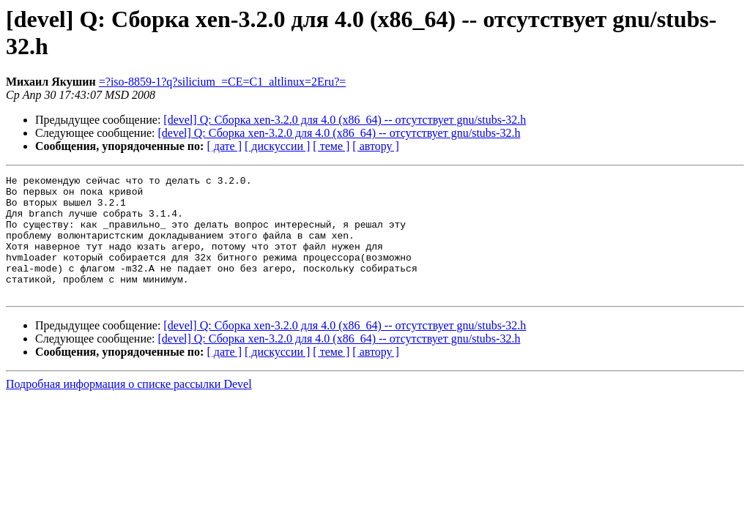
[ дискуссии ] (277, 146)
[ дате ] (224, 146)
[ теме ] (331, 146)
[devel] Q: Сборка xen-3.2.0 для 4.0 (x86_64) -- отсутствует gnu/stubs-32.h (344, 119)
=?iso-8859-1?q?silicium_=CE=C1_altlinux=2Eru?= (222, 81)
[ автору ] (375, 146)
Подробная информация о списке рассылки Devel (129, 408)
